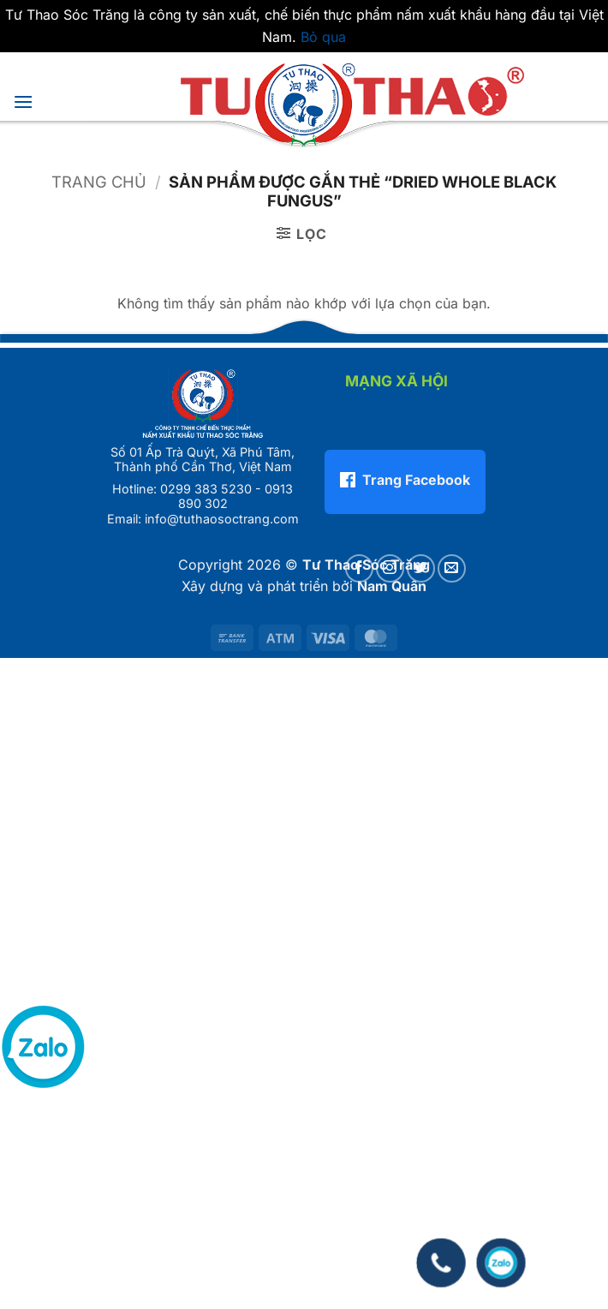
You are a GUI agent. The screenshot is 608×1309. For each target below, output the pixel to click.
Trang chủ (98, 181)
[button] (23, 102)
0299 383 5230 (206, 488)
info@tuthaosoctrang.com (222, 518)
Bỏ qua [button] (323, 36)
